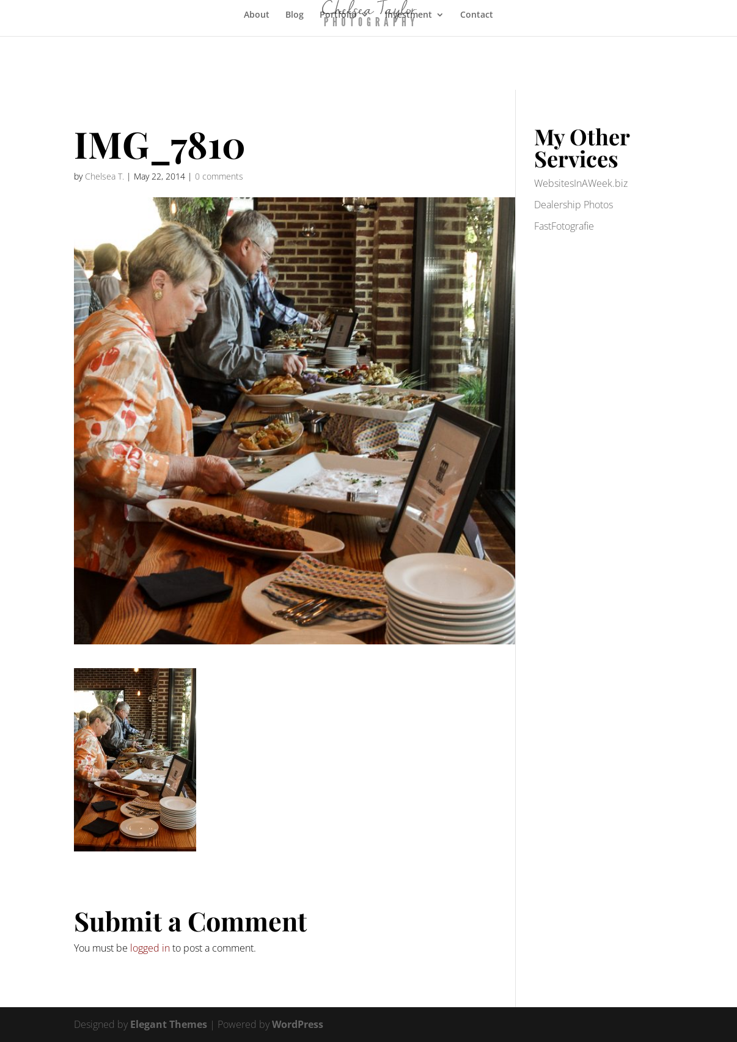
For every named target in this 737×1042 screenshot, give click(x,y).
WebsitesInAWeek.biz (581, 183)
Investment (408, 15)
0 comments (219, 176)
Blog (294, 15)
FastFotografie (564, 226)
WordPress (297, 1024)
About (257, 15)
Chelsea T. (104, 176)
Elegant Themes (168, 1024)
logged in (150, 948)
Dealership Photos (573, 204)
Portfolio (338, 15)
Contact (476, 15)
